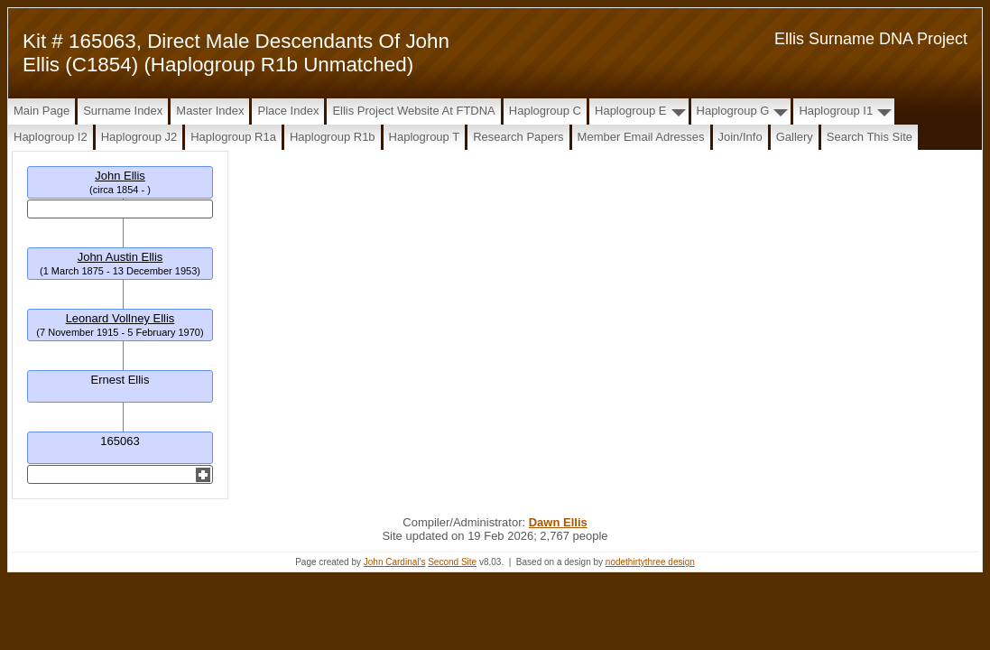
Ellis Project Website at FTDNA (413, 110)
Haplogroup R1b (332, 137)
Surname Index (122, 110)
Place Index (288, 110)
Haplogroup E (631, 110)
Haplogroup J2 (139, 137)
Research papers (518, 137)
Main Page (41, 110)
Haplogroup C (545, 110)
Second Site (452, 562)
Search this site (869, 137)
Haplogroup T (424, 137)
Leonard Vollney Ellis (120, 318)
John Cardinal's (395, 562)
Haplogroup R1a (233, 137)
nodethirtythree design (650, 562)
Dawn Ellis (558, 522)
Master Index (210, 110)
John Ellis (120, 175)
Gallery (794, 137)
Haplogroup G (733, 110)
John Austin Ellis (120, 257)
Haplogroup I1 (836, 110)
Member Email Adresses (641, 137)
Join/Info (740, 137)
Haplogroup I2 (51, 137)
